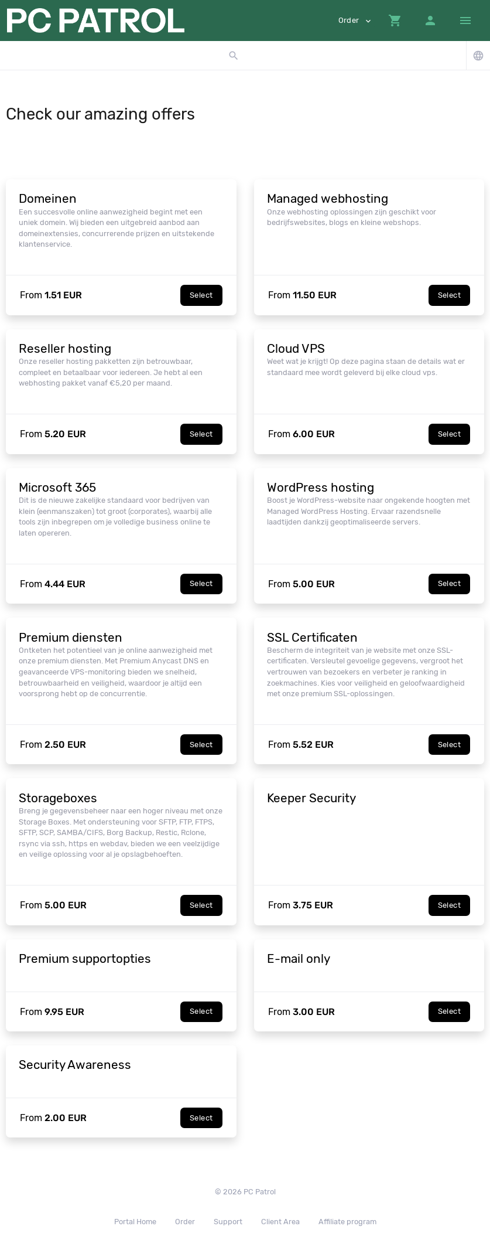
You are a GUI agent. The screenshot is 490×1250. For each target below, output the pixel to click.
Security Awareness (75, 1065)
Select (201, 295)
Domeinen (48, 199)
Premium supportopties (85, 959)
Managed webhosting (327, 199)
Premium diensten (70, 638)
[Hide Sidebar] (465, 20)
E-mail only (298, 959)
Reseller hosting (65, 349)
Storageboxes (58, 798)
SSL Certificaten (312, 638)
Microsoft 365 (57, 488)
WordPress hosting (320, 488)
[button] (395, 20)
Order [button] (355, 21)
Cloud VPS (296, 349)
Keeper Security (311, 798)
